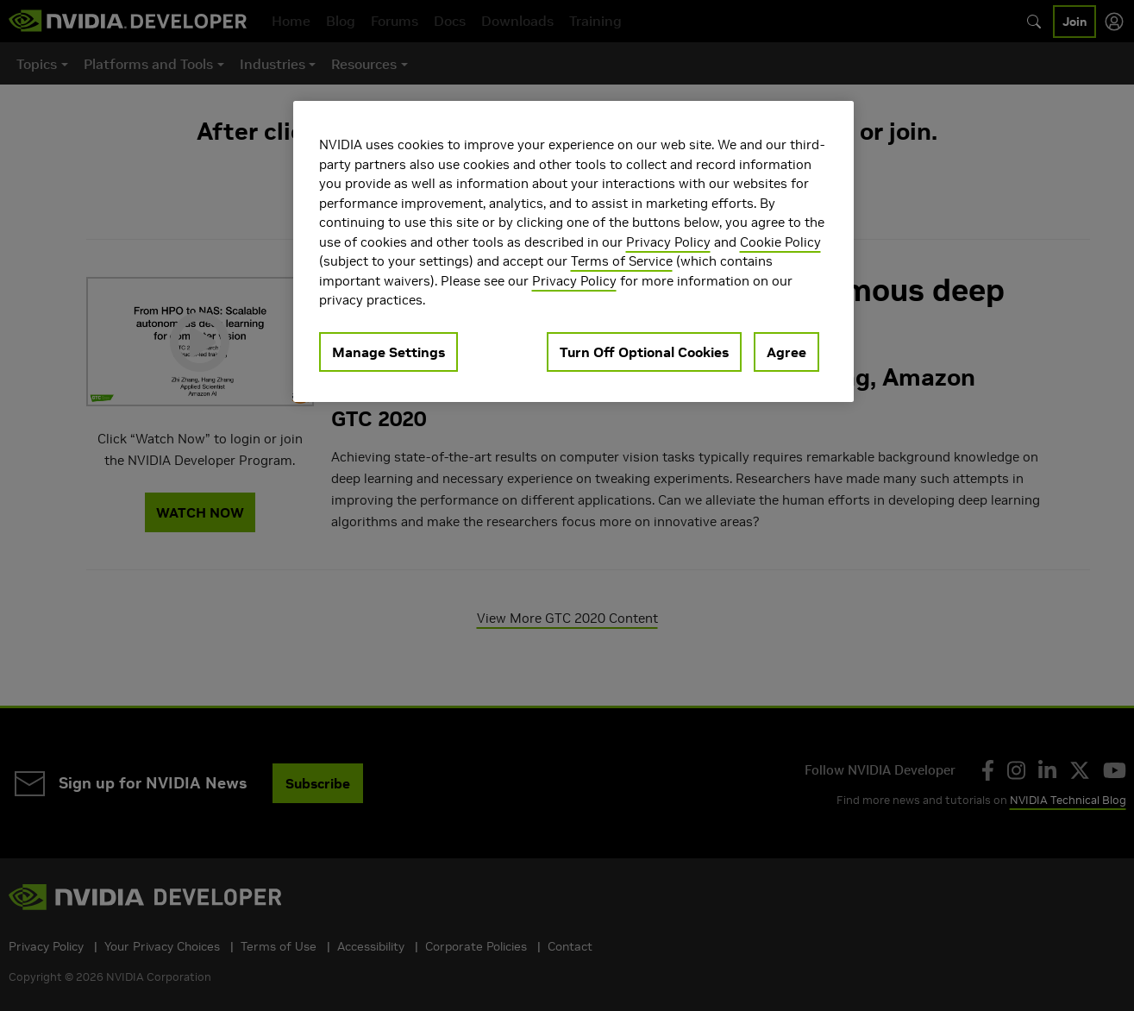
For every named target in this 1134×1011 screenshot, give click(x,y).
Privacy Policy (668, 242)
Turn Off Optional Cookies (644, 352)
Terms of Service (622, 261)
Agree (786, 352)
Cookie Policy (780, 242)
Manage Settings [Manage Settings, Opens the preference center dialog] (388, 352)
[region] (573, 251)
